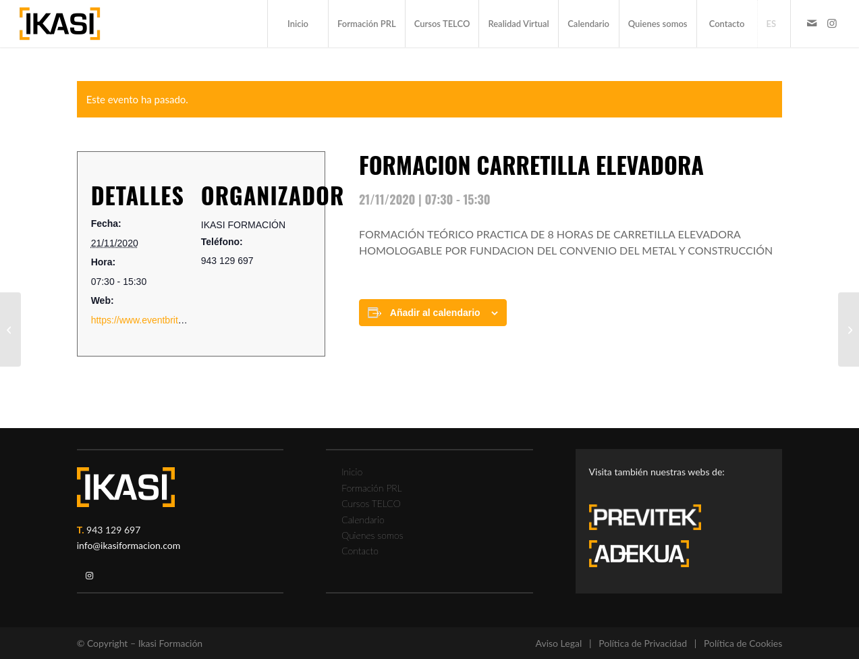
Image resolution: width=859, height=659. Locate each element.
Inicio (351, 471)
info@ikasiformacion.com (129, 545)
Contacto (360, 550)
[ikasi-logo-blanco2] (126, 487)
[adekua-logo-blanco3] (639, 553)
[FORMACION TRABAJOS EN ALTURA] (10, 329)
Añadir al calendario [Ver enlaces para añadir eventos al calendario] (435, 312)
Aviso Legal (559, 643)
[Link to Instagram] (832, 23)
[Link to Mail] (812, 23)
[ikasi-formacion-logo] (60, 23)
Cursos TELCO (371, 503)
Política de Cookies (743, 643)
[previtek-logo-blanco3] (652, 520)
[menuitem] (297, 23)
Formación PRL (371, 488)
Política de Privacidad (643, 643)
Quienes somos (372, 535)
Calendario (363, 519)
